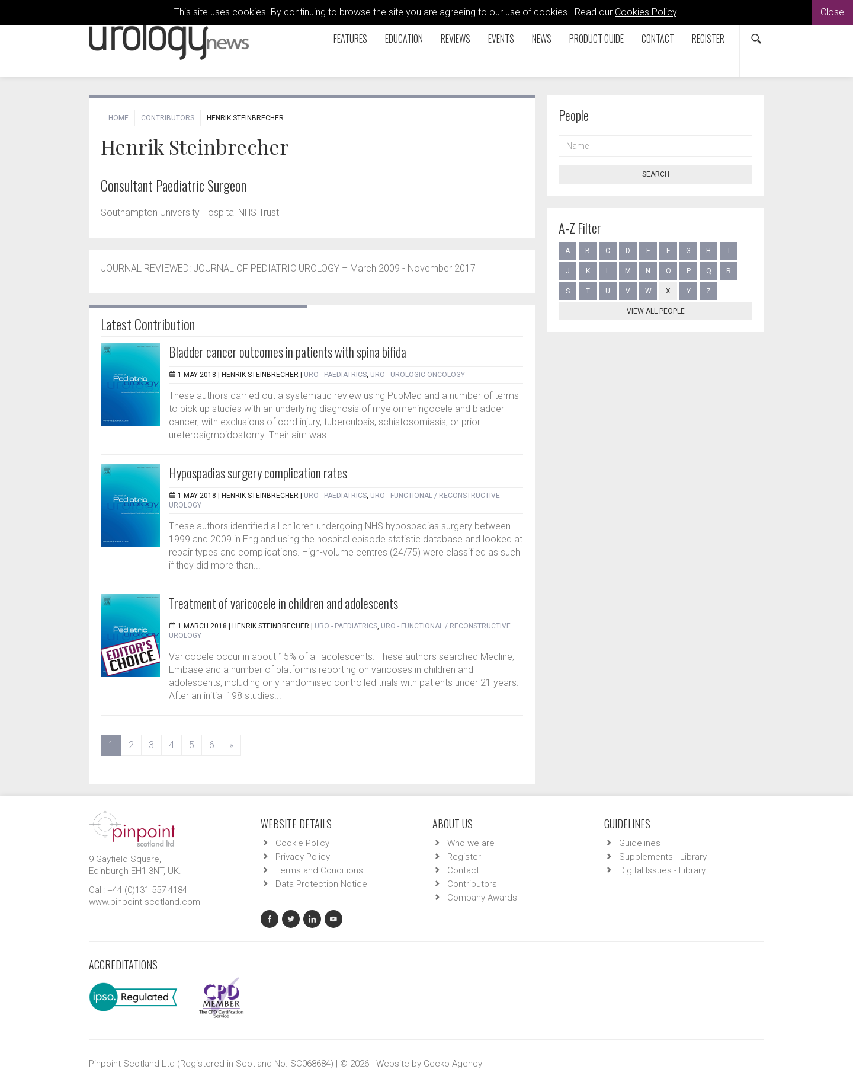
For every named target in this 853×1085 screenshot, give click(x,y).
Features (350, 38)
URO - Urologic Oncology (417, 375)
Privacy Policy (302, 856)
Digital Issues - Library (662, 870)
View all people (656, 311)
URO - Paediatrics (335, 375)
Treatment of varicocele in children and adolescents (283, 602)
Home (118, 118)
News (541, 38)
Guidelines (639, 843)
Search (655, 174)
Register (708, 38)
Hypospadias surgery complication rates (258, 472)
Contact (658, 38)
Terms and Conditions (319, 870)
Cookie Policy (302, 843)
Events (501, 38)
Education (404, 38)
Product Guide (596, 38)
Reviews (455, 38)
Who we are (471, 843)
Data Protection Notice (321, 884)
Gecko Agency (453, 1063)
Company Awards (482, 897)
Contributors (167, 118)
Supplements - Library (663, 856)
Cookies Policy (645, 12)
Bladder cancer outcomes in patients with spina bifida (287, 351)
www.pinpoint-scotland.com (144, 901)
